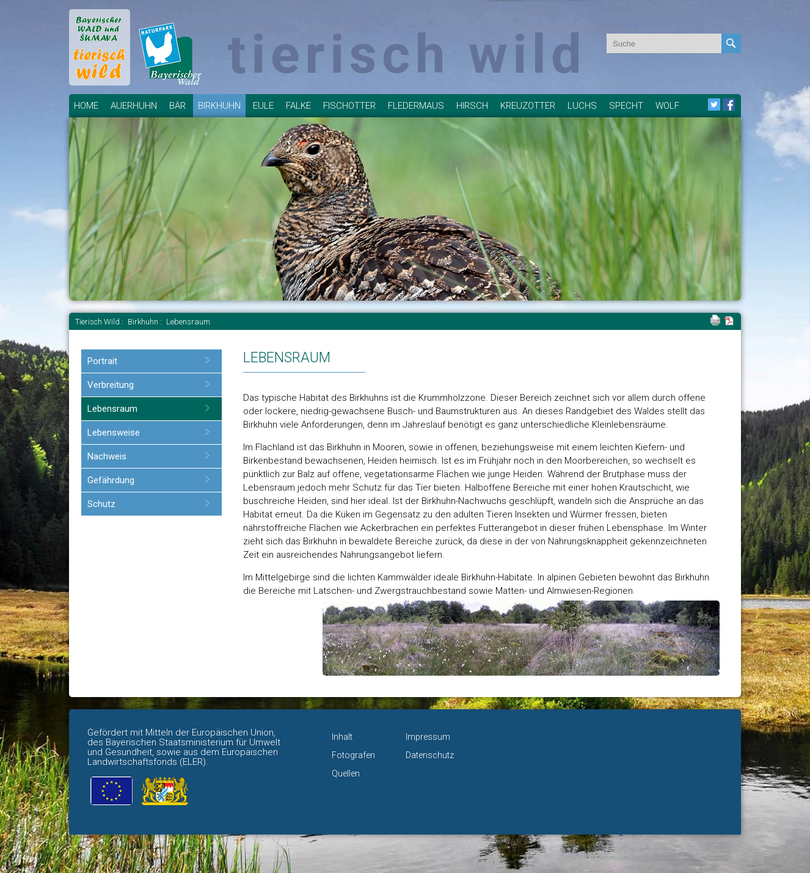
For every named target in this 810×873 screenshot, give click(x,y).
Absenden (731, 43)
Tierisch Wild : (100, 321)
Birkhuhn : (146, 321)
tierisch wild (407, 54)
